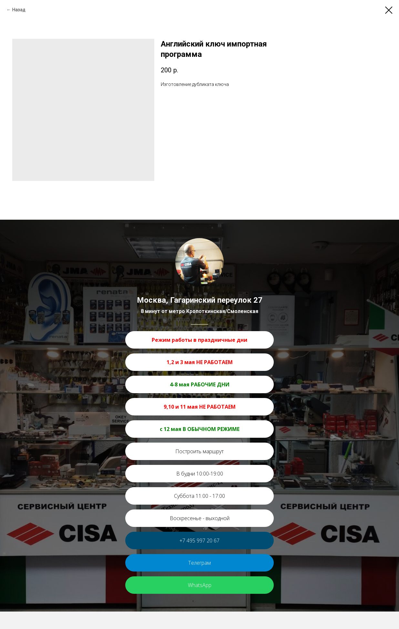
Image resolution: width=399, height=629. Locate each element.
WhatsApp (199, 585)
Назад (19, 9)
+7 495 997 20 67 (199, 540)
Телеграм (199, 562)
